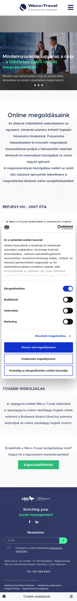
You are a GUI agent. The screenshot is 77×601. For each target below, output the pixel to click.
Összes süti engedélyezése (38, 347)
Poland (31, 564)
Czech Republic (57, 564)
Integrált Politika (12, 589)
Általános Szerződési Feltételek (19, 585)
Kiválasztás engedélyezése (39, 358)
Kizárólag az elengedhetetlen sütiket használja (38, 370)
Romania (42, 564)
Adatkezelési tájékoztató (49, 585)
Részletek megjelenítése (50, 335)
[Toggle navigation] (71, 596)
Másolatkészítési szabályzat (35, 589)
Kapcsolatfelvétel (38, 489)
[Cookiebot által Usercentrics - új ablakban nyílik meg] (57, 227)
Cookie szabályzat (36, 596)
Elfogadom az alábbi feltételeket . (39, 549)
